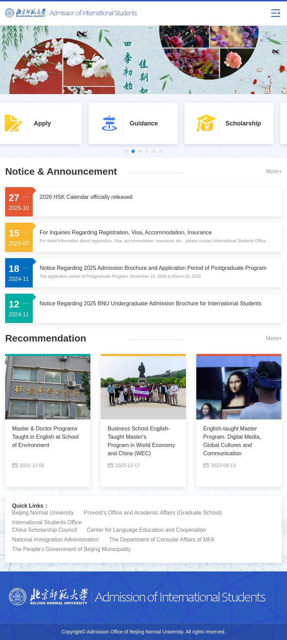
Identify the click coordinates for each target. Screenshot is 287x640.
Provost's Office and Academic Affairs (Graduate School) (153, 513)
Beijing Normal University (43, 513)
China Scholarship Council (44, 530)
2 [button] (133, 151)
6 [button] (160, 151)
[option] (48, 123)
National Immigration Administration (55, 539)
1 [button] (126, 151)
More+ (274, 171)
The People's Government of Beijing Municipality (71, 549)
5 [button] (154, 151)
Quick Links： (30, 506)
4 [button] (147, 151)
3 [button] (140, 151)
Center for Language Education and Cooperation (146, 530)
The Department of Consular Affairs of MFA (162, 539)
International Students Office (47, 522)
